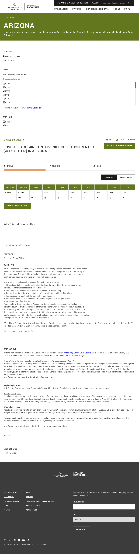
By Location (61, 9)
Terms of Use (31, 510)
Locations (9, 17)
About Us (95, 3)
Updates (7, 510)
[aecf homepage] (15, 6)
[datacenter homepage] (33, 6)
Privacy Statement (33, 505)
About (116, 9)
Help (28, 492)
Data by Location (10, 492)
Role (74, 515)
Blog (129, 3)
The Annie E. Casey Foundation (72, 3)
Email (120, 140)
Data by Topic (9, 497)
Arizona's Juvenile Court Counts (77, 352)
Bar (99, 166)
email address (78, 502)
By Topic (76, 9)
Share (131, 140)
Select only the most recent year (15, 74)
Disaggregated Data (97, 9)
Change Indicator (13, 140)
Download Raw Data (17, 205)
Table (10, 166)
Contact (29, 497)
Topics (115, 3)
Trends (56, 166)
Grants (122, 3)
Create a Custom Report (119, 145)
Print (109, 140)
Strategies (106, 3)
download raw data (35, 107)
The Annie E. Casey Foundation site (40, 501)
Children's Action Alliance (15, 258)
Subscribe (81, 529)
